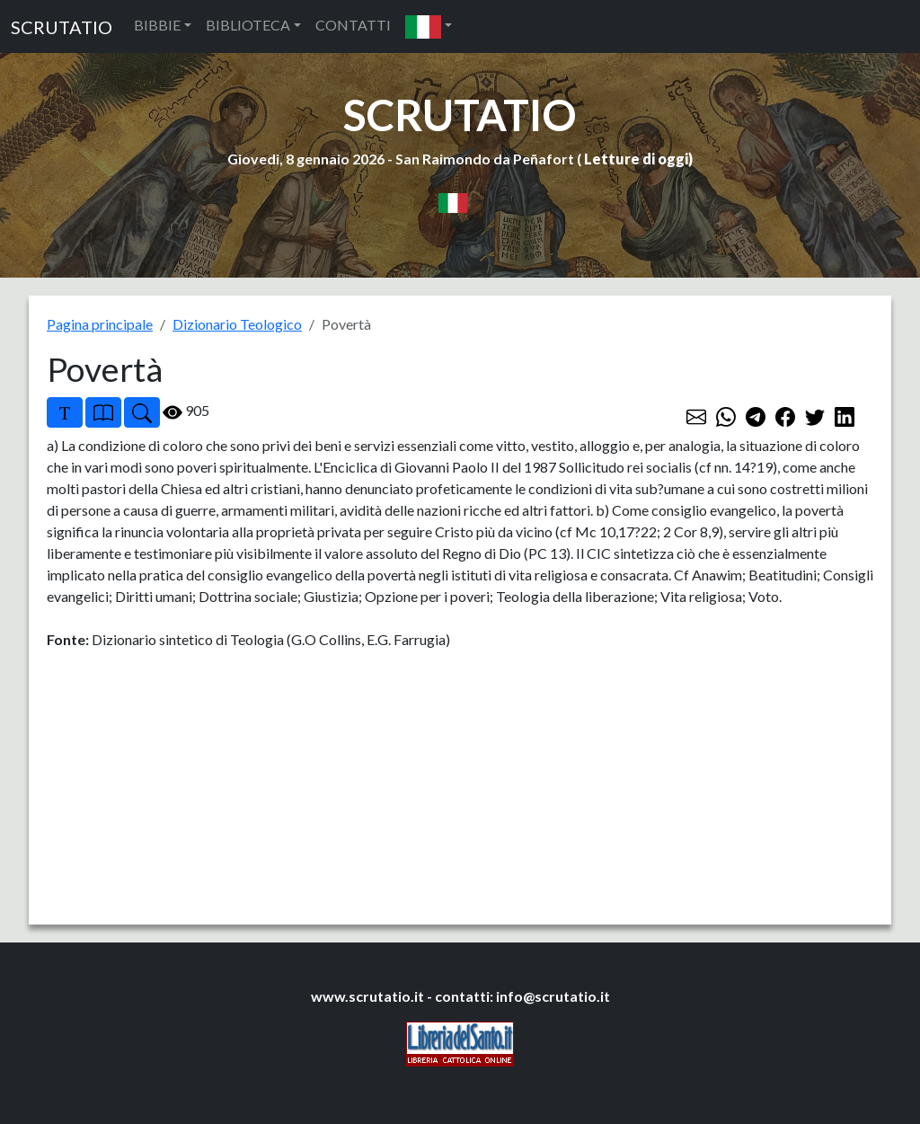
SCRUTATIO (61, 27)
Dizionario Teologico (237, 323)
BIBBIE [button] (157, 24)
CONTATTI (353, 24)
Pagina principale (100, 323)
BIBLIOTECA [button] (248, 24)
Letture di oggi (636, 158)
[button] (428, 26)
